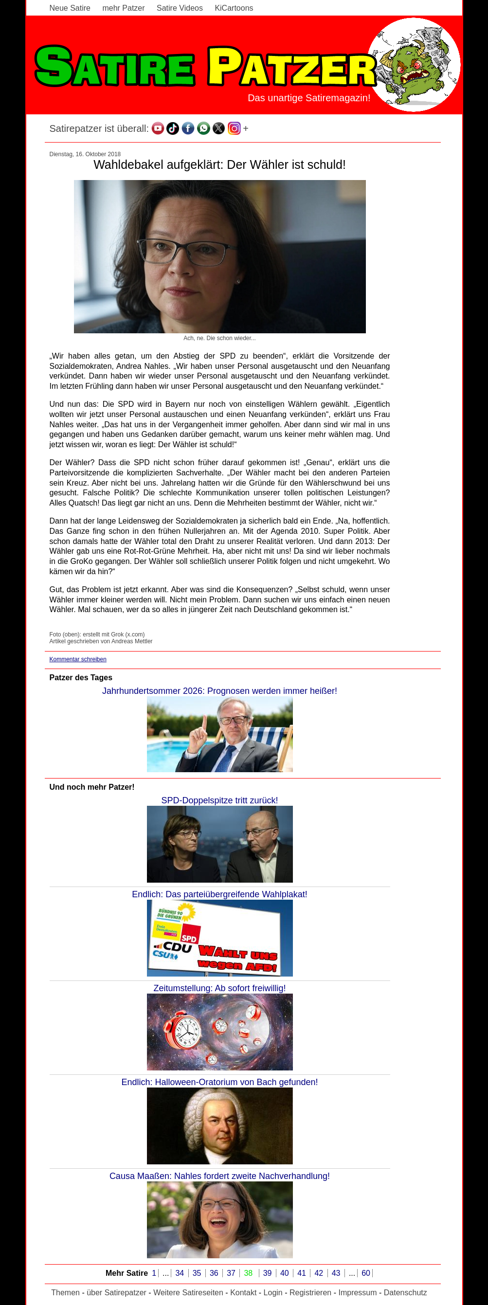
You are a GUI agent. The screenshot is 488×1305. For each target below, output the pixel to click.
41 (302, 1273)
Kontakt (243, 1292)
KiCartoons (234, 8)
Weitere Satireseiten (188, 1292)
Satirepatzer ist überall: (99, 128)
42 (319, 1273)
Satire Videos (180, 8)
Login (273, 1292)
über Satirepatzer (116, 1292)
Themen (65, 1292)
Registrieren (310, 1292)
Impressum (357, 1292)
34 (180, 1273)
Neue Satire (70, 8)
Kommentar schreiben (78, 659)
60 (365, 1273)
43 (337, 1273)
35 (198, 1273)
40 (285, 1273)
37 (232, 1273)
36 (215, 1273)
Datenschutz (405, 1292)
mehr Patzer (123, 8)
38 (249, 1273)
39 (268, 1273)
